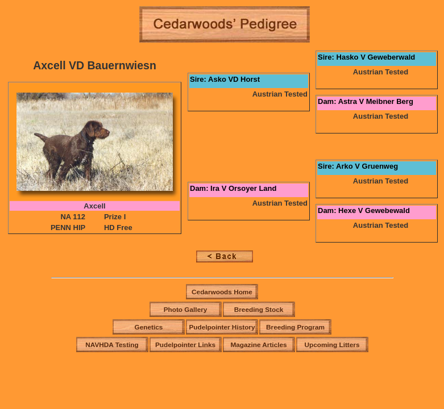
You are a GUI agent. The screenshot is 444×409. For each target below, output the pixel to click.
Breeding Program (295, 327)
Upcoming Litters (331, 345)
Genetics (149, 327)
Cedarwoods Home (222, 292)
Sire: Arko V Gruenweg (358, 166)
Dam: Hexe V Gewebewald (364, 210)
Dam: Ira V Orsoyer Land (233, 188)
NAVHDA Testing (112, 345)
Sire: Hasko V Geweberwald (366, 57)
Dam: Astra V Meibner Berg (365, 101)
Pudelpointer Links (185, 345)
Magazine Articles (258, 345)
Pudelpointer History (222, 327)
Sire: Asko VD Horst (225, 79)
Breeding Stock (259, 310)
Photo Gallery (186, 310)
